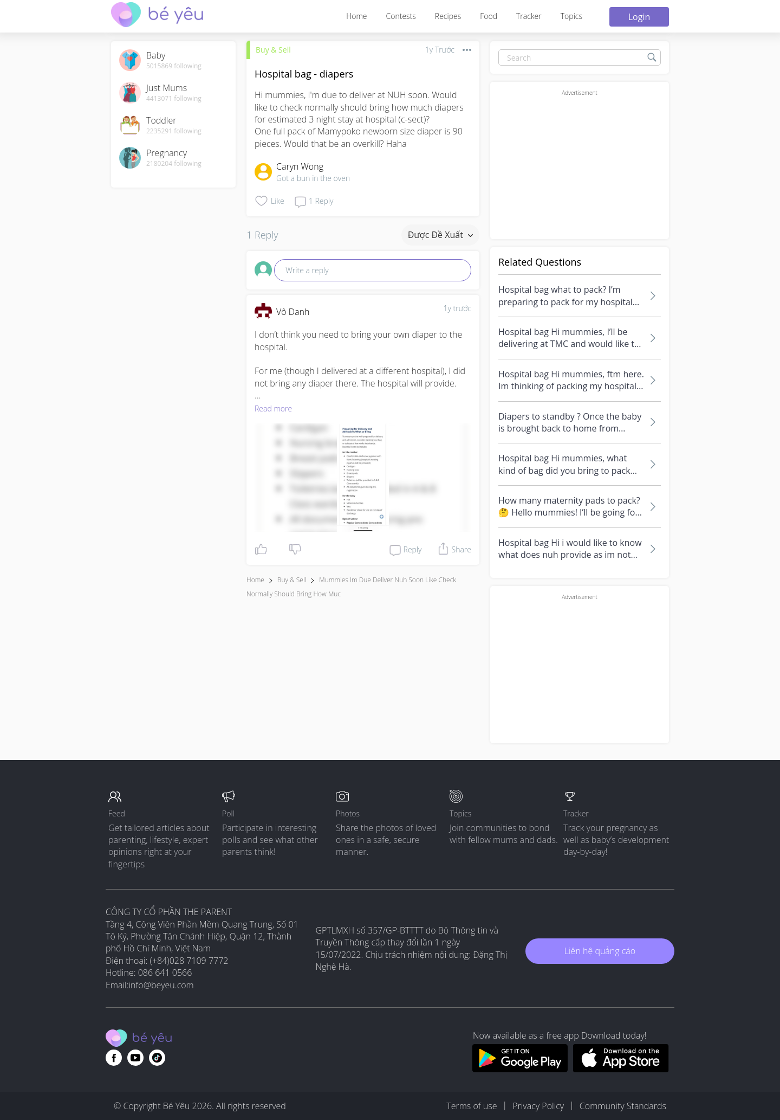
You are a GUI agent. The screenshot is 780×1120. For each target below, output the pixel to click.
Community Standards (623, 1106)
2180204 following (174, 163)
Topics (571, 16)
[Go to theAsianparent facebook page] (114, 1058)
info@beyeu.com (161, 985)
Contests (401, 16)
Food (488, 16)
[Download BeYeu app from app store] (621, 1069)
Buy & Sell (273, 49)
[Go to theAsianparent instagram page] (157, 1058)
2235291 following (174, 131)
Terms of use (471, 1106)
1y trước (457, 308)
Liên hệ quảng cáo (599, 951)
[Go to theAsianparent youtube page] (135, 1058)
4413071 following (174, 98)
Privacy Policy (538, 1106)
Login (639, 17)
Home (356, 16)
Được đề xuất (440, 235)
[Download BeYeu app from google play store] (520, 1069)
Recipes (448, 16)
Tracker (529, 16)
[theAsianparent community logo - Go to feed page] (157, 16)
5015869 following (174, 66)
